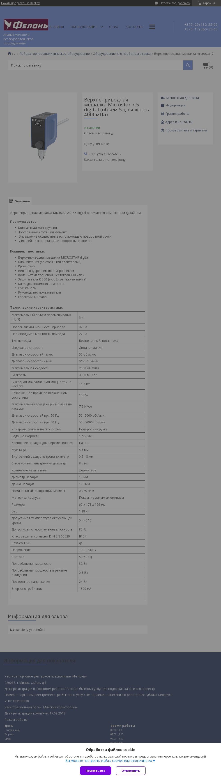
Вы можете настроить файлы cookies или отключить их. (108, 761)
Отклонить (131, 771)
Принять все (95, 771)
